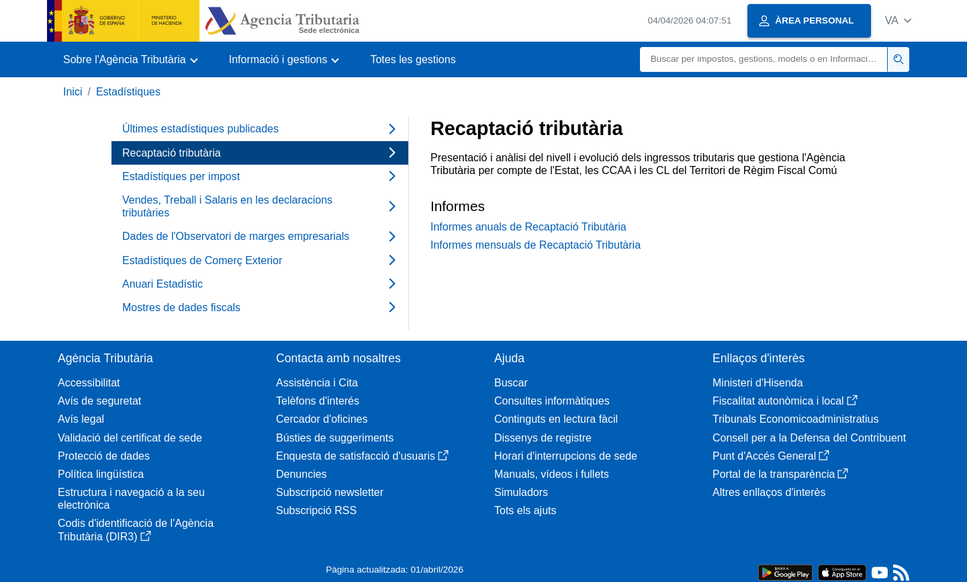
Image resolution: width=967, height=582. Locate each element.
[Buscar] (764, 59)
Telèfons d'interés (317, 401)
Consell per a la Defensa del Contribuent (809, 438)
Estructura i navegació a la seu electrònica (131, 499)
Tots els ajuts (525, 510)
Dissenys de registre (543, 438)
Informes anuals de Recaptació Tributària (528, 227)
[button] (898, 20)
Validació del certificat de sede (130, 438)
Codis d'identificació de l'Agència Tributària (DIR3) (136, 529)
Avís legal (81, 419)
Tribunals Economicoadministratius (795, 419)
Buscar (511, 382)
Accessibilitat (89, 382)
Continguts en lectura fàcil (556, 419)
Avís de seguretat (99, 401)
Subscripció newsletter (329, 492)
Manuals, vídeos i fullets (551, 474)
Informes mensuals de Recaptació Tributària (535, 245)
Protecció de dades (104, 456)
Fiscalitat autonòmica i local (785, 401)
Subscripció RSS (316, 510)
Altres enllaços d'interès (768, 492)
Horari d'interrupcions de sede (565, 456)
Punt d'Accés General (770, 456)
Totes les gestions (412, 59)
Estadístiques (128, 91)
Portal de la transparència (780, 474)
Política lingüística (101, 474)
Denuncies (301, 474)
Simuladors (521, 492)
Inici (72, 91)
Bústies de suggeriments (335, 438)
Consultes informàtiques (552, 401)
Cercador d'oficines (321, 419)
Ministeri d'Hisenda (757, 382)
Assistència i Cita (317, 382)
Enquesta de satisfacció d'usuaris (362, 456)
